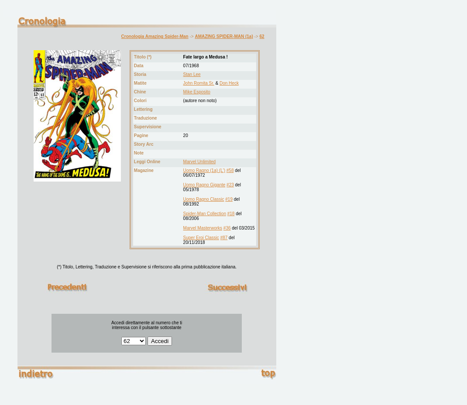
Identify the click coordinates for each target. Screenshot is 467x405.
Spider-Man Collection (204, 213)
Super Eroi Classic (201, 237)
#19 (229, 199)
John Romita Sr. (198, 83)
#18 (231, 213)
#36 (227, 228)
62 (261, 36)
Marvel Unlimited (199, 161)
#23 (230, 184)
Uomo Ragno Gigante (204, 184)
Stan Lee (192, 74)
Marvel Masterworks (202, 228)
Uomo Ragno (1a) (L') (204, 170)
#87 (224, 237)
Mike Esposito (196, 91)
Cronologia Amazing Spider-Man (155, 36)
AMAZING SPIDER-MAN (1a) (224, 36)
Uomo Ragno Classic (203, 199)
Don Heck (229, 83)
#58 (230, 170)
